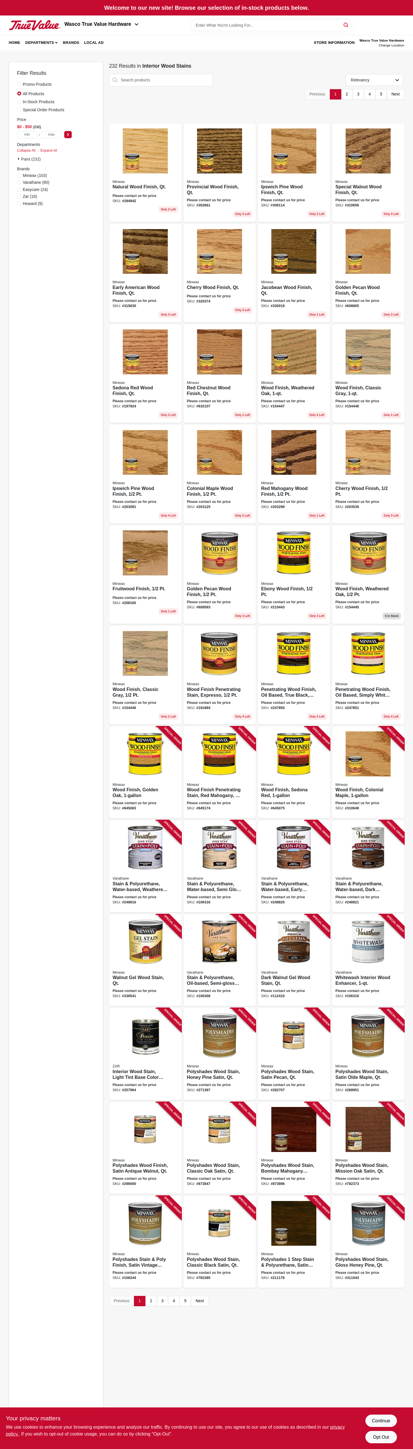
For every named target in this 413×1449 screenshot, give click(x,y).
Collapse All (26, 151)
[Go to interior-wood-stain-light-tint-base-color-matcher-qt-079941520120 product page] (145, 1054)
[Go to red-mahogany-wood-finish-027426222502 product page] (294, 474)
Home (14, 42)
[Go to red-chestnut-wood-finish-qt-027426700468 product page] (220, 374)
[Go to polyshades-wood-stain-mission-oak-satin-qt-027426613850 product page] (368, 1148)
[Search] (346, 25)
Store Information (334, 42)
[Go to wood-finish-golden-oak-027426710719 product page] (145, 773)
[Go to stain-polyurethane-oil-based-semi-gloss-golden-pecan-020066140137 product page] (220, 960)
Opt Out (381, 1437)
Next (395, 94)
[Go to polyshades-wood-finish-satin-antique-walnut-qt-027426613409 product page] (145, 1148)
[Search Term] (271, 25)
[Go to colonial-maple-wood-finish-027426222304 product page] (220, 474)
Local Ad (94, 42)
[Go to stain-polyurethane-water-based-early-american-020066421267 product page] (294, 866)
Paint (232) (31, 159)
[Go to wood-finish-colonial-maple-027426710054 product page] (368, 773)
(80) (36, 182)
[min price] (27, 134)
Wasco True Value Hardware (102, 24)
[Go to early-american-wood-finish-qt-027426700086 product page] (145, 273)
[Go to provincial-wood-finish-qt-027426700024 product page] (220, 173)
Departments (39, 42)
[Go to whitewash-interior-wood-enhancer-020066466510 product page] (368, 960)
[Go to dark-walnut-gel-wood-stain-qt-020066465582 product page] (294, 960)
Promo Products (37, 84)
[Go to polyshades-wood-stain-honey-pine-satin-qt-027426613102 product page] (220, 1054)
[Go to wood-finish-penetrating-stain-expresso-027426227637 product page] (220, 675)
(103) (35, 175)
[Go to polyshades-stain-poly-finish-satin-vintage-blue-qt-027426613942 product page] (145, 1242)
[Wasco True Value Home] (35, 25)
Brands (71, 42)
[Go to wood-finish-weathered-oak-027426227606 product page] (368, 575)
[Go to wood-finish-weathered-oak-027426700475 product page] (294, 374)
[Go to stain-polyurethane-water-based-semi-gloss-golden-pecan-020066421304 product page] (220, 866)
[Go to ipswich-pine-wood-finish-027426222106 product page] (145, 474)
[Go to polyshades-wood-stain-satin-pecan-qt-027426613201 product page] (294, 1054)
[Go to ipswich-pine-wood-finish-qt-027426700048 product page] (294, 173)
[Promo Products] (19, 84)
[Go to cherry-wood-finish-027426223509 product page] (368, 474)
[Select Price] (68, 134)
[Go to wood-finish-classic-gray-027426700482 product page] (368, 374)
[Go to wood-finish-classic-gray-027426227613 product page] (145, 675)
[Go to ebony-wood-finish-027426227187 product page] (294, 575)
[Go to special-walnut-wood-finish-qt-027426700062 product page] (368, 173)
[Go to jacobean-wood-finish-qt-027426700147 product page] (294, 273)
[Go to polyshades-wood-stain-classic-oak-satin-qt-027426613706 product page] (220, 1148)
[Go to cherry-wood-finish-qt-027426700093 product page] (220, 273)
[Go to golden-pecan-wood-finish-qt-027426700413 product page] (368, 273)
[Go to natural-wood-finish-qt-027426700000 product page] (145, 173)
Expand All (48, 151)
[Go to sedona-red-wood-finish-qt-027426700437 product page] (145, 374)
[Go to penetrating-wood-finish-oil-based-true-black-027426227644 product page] (294, 675)
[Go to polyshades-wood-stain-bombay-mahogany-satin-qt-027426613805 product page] (294, 1148)
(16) (30, 196)
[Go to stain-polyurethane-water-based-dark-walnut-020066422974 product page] (368, 866)
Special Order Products (44, 109)
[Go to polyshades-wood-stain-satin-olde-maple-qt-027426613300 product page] (368, 1054)
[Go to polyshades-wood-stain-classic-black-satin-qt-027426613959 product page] (220, 1242)
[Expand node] (19, 159)
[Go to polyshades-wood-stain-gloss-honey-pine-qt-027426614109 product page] (368, 1242)
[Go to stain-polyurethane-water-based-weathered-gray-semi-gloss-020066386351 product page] (145, 866)
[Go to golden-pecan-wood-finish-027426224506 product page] (220, 575)
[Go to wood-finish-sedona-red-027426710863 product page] (294, 773)
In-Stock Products (39, 101)
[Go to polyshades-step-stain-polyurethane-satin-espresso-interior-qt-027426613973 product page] (294, 1242)
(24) (35, 189)
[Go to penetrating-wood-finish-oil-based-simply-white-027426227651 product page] (368, 675)
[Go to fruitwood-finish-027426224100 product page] (145, 575)
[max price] (51, 134)
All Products (33, 93)
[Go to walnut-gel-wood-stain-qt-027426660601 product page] (145, 960)
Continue (381, 1420)
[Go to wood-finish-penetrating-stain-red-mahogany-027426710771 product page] (220, 773)
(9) (33, 203)
